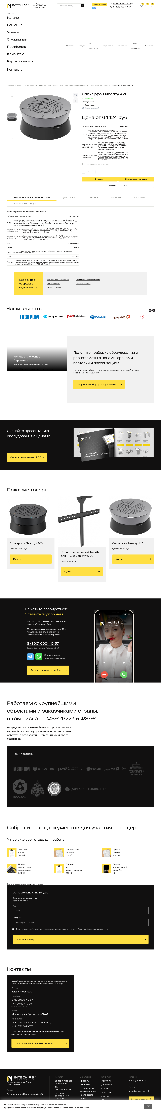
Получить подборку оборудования (96, 384)
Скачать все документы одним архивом (25, 884)
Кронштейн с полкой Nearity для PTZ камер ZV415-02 (80, 553)
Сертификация (53, 284)
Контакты (15, 69)
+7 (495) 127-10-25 (21, 1003)
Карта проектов (20, 61)
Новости (106, 1092)
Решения (14, 25)
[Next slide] (12, 139)
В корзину (99, 179)
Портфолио (16, 46)
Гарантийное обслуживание (88, 1089)
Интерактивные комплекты (63, 1082)
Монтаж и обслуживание (58, 280)
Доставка (69, 197)
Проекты (84, 1081)
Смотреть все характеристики (95, 164)
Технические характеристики (32, 197)
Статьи (105, 1096)
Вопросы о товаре (25, 203)
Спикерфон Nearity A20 (127, 543)
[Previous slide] (12, 96)
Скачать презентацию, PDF (25, 457)
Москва (14, 1094)
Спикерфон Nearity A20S (26, 543)
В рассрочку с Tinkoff (118, 185)
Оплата (93, 197)
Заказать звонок (99, 4)
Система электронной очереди (62, 1095)
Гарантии (139, 197)
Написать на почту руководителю (34, 1043)
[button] (150, 310)
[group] (49, 118)
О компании (17, 39)
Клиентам (15, 54)
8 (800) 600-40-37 (43, 643)
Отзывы (116, 197)
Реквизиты (85, 1085)
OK (148, 1106)
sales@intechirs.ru (21, 991)
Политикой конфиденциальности (93, 929)
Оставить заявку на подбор (45, 670)
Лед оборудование (63, 1088)
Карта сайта (86, 1095)
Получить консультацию (136, 179)
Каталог (10, 14)
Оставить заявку (25, 939)
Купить (31, 559)
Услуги (13, 32)
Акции (83, 1099)
